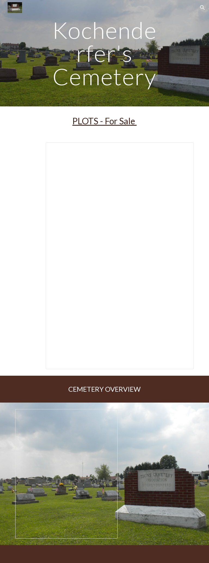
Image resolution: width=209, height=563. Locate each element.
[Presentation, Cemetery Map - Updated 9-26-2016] (66, 474)
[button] (202, 7)
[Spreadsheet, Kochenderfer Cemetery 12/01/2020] (119, 256)
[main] (104, 53)
